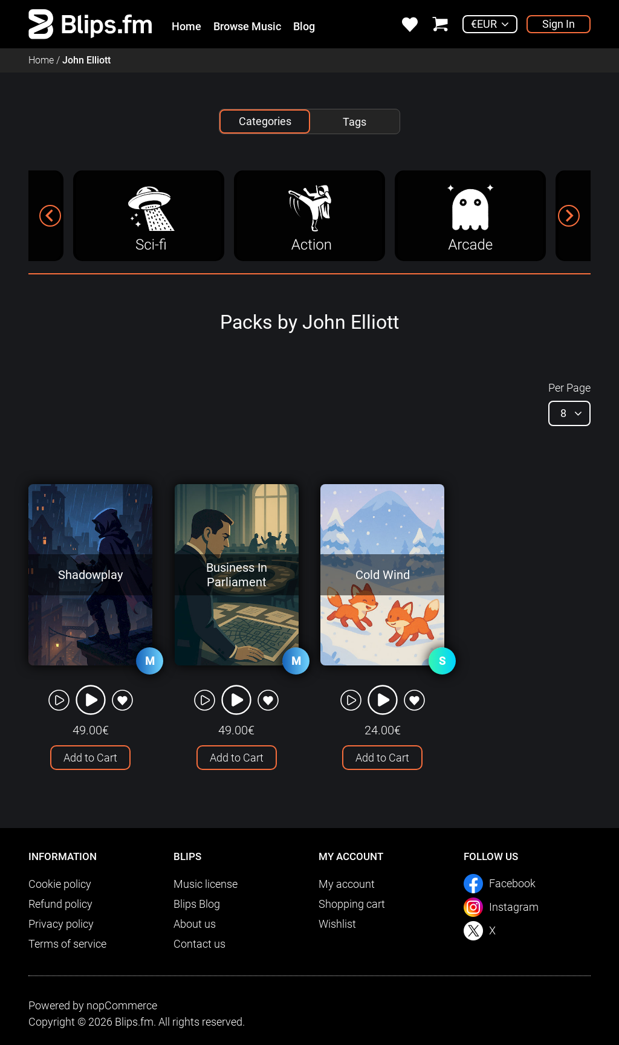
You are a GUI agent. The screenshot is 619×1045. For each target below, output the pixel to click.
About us (194, 923)
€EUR (484, 24)
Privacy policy (61, 923)
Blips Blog (196, 904)
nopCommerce (121, 1005)
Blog (304, 26)
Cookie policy (59, 884)
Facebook (512, 883)
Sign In (558, 24)
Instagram (514, 907)
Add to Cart (90, 757)
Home (186, 26)
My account (347, 884)
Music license (205, 884)
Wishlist (337, 923)
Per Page (569, 387)
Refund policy (60, 904)
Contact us (199, 943)
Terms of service (67, 943)
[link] (90, 23)
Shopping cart (352, 904)
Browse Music (247, 26)
